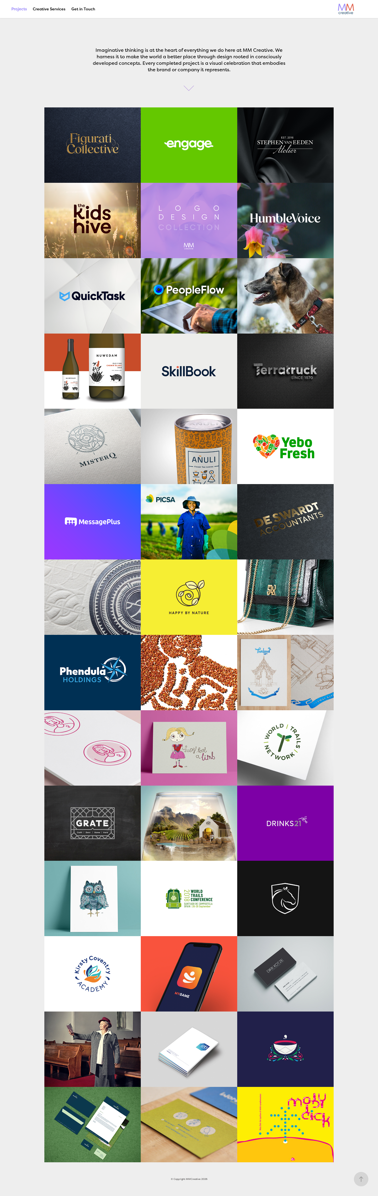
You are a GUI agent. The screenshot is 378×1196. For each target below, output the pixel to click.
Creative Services (49, 9)
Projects (19, 9)
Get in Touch (83, 9)
